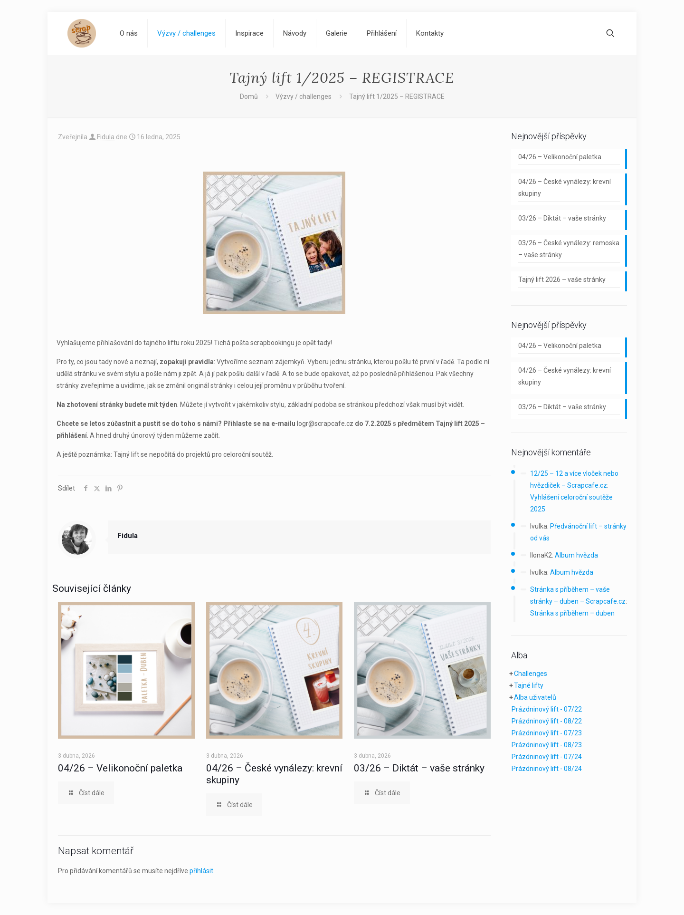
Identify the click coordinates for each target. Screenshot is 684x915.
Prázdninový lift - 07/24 (547, 757)
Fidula (105, 137)
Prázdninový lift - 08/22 (547, 721)
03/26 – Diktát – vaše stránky (419, 768)
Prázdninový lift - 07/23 (547, 733)
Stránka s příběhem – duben (572, 613)
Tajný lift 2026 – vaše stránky (562, 279)
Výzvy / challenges (304, 96)
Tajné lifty (528, 685)
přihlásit (201, 871)
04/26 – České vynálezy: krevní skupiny (564, 187)
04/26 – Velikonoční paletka (120, 768)
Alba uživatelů (535, 697)
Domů (249, 96)
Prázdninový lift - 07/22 (547, 709)
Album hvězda (576, 555)
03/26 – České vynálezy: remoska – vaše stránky (568, 249)
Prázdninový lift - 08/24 (547, 768)
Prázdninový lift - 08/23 (547, 745)
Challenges (530, 673)
